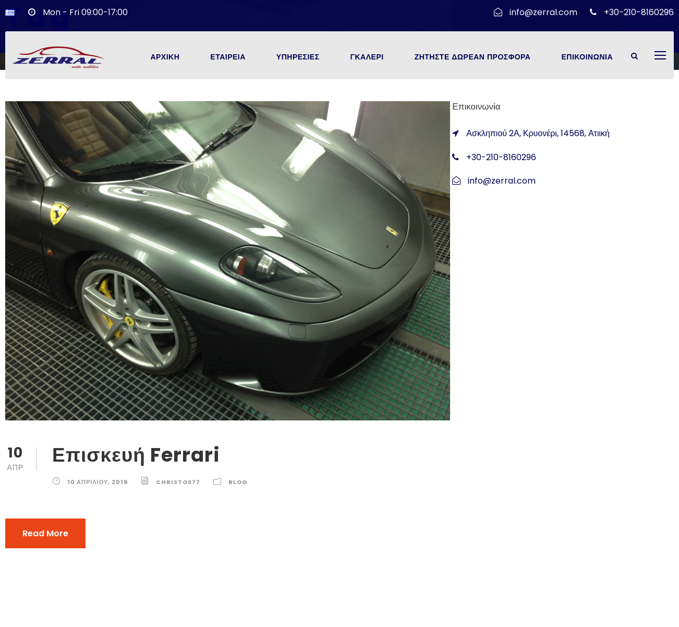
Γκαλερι (367, 57)
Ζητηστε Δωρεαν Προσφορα (473, 57)
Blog (238, 482)
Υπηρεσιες (298, 57)
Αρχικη (164, 57)
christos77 (178, 482)
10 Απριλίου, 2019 (97, 482)
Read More (45, 533)
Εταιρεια (228, 57)
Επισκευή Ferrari (136, 454)
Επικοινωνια (587, 57)
